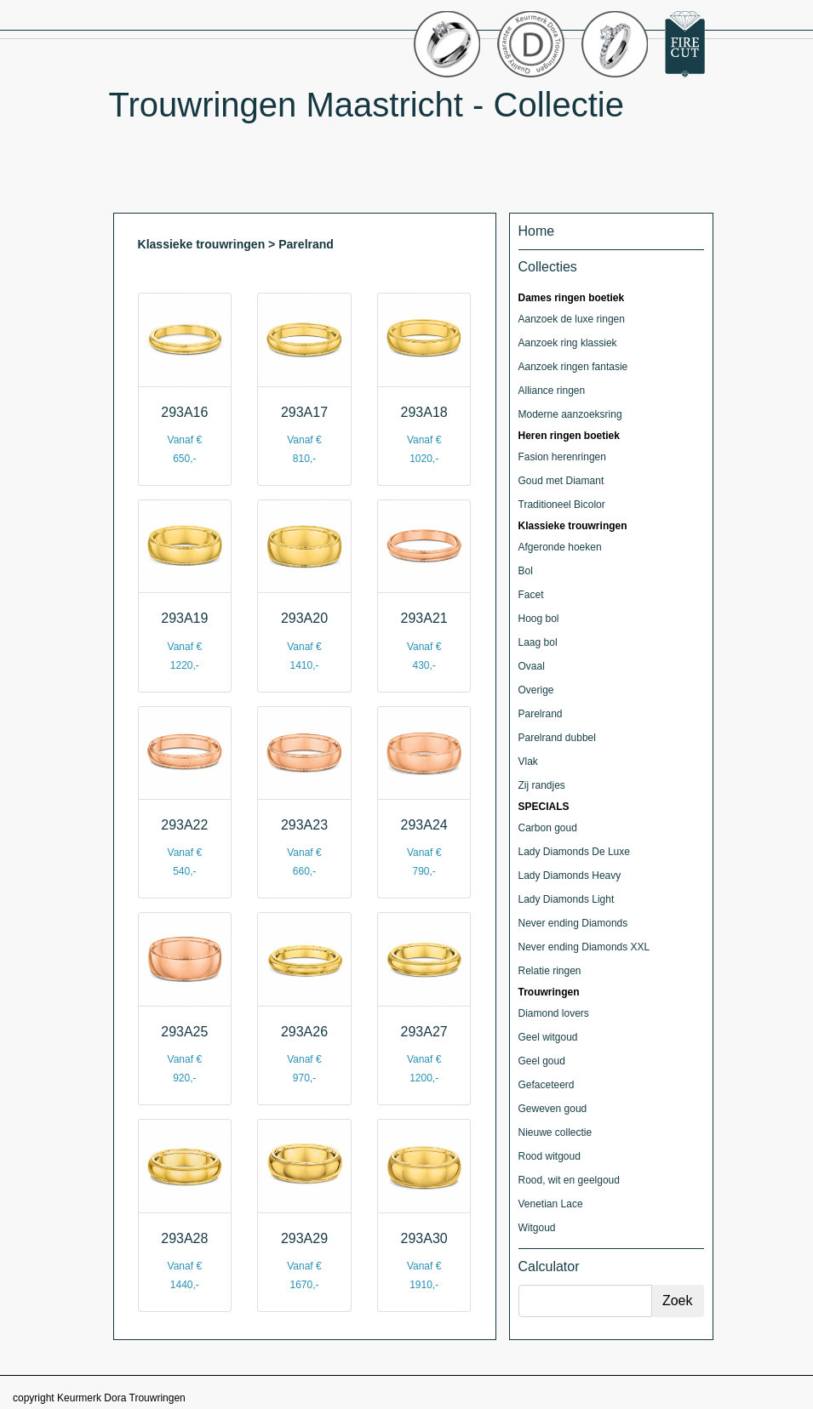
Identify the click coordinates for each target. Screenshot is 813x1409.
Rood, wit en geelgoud (569, 1180)
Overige (536, 690)
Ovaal (531, 666)
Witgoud (537, 1228)
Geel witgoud (548, 1037)
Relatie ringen (549, 971)
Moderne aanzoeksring (570, 414)
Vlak (528, 761)
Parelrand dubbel (557, 738)
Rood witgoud (549, 1156)
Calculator (549, 1266)
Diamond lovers (553, 1013)
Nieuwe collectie (555, 1132)
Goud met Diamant (561, 481)
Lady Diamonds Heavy (569, 875)
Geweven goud (552, 1109)
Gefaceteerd (546, 1085)
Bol (525, 571)
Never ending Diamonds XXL (584, 947)
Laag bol (538, 642)
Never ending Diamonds (573, 923)
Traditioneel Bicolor (561, 505)
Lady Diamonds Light (566, 899)
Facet (531, 595)
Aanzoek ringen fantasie (573, 367)
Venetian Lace (550, 1204)
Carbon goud (547, 828)
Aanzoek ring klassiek (567, 343)
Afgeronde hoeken (560, 547)
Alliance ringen (552, 390)
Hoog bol (538, 619)
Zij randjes (541, 785)
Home (536, 231)
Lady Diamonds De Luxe (574, 852)
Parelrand (540, 714)
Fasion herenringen (562, 457)
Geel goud (541, 1061)
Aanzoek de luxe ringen (571, 319)
